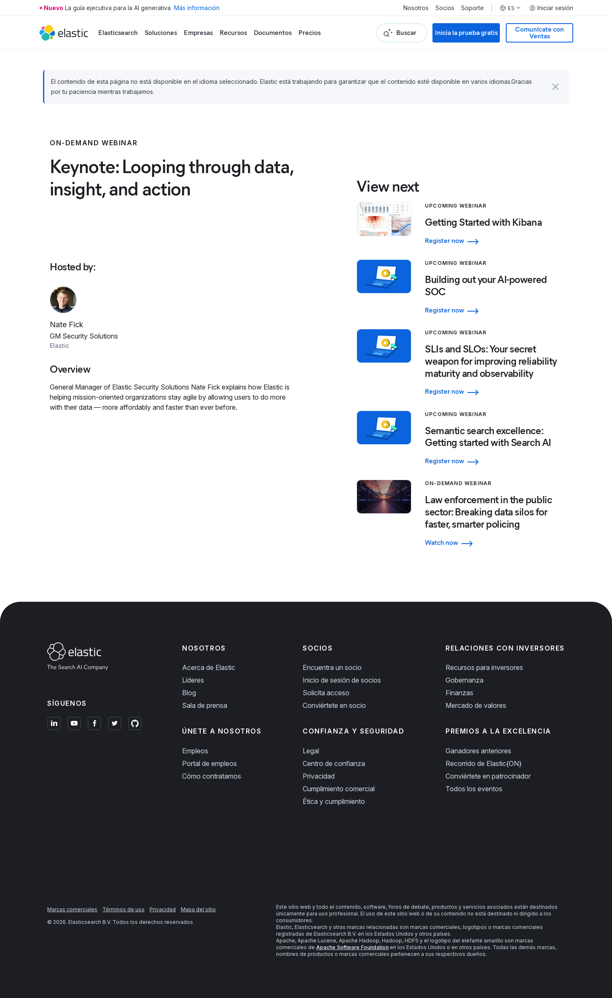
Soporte (472, 8)
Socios (444, 8)
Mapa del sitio (198, 909)
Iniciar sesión (551, 8)
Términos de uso (123, 909)
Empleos (195, 751)
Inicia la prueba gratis (466, 33)
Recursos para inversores (484, 667)
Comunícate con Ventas (539, 32)
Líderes (193, 680)
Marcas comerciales (72, 909)
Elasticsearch (118, 33)
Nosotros (416, 8)
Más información (197, 7)
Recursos (233, 33)
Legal (311, 751)
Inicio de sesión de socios (342, 680)
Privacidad (319, 776)
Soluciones (161, 33)
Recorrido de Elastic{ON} (484, 763)
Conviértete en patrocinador (488, 776)
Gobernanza (464, 680)
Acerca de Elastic (208, 667)
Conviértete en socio (334, 705)
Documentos (273, 33)
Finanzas (459, 692)
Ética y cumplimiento (334, 801)
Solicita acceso (326, 692)
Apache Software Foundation (352, 947)
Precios (309, 33)
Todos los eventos (474, 789)
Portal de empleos (209, 763)
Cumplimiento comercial (339, 789)
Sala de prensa (204, 705)
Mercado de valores (476, 705)
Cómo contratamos (211, 776)
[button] (555, 86)
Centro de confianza (334, 763)
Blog (189, 692)
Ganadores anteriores (478, 751)
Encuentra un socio (332, 667)
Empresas (198, 33)
